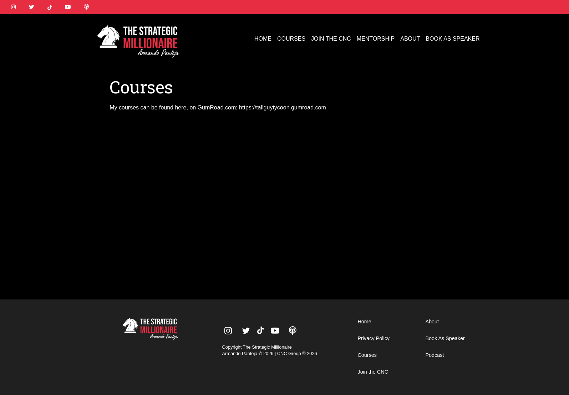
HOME (262, 39)
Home (364, 321)
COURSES (291, 39)
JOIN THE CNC (331, 39)
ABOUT (410, 39)
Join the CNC (372, 372)
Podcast (434, 355)
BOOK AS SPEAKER (452, 39)
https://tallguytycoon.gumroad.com (282, 107)
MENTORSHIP (376, 39)
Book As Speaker (444, 338)
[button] (555, 28)
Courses (367, 355)
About (432, 321)
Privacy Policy (373, 338)
